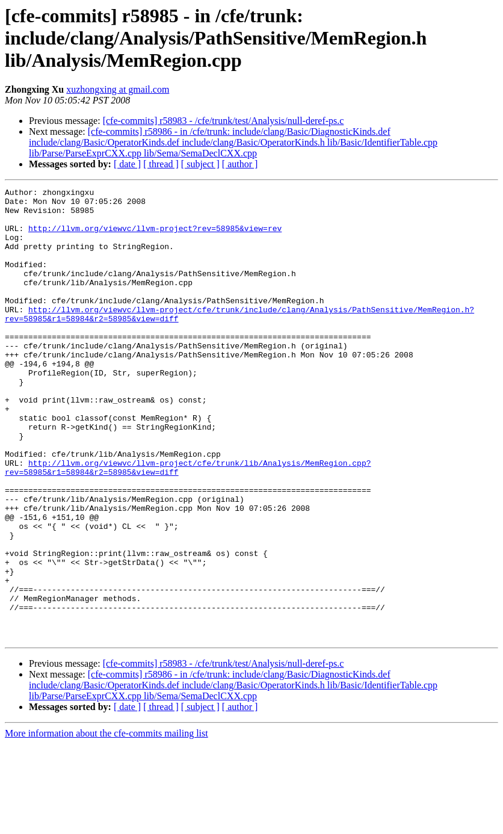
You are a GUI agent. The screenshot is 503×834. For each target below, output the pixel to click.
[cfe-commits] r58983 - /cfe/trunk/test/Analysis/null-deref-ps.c (223, 121)
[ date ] (127, 164)
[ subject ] (200, 164)
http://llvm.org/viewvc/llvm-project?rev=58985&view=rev (155, 237)
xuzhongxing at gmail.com (117, 89)
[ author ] (240, 164)
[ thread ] (161, 164)
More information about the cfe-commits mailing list (106, 823)
